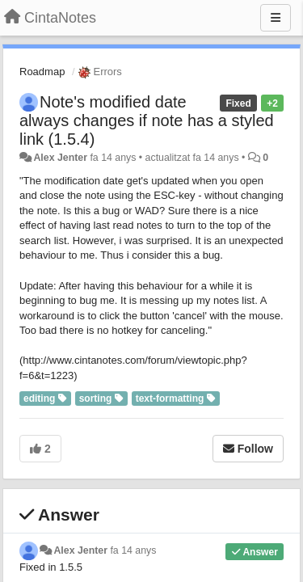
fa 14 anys (133, 550)
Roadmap (42, 71)
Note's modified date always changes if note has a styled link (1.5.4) (146, 120)
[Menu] (275, 18)
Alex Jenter (60, 157)
